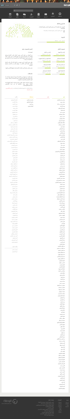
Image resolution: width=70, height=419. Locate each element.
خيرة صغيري (62, 314)
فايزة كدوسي (62, 233)
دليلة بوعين (62, 310)
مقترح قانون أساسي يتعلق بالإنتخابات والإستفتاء (54, 30)
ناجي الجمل (62, 155)
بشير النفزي (15, 104)
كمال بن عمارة (62, 209)
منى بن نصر (62, 165)
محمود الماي (15, 133)
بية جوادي (63, 332)
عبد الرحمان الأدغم (61, 256)
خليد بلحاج (63, 110)
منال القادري (14, 102)
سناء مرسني (62, 281)
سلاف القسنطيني (61, 122)
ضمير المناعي (14, 180)
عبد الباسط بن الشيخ (13, 176)
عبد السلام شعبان (61, 252)
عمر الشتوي (62, 238)
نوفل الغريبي (14, 110)
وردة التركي (62, 106)
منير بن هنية (62, 159)
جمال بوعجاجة (62, 114)
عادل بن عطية (62, 262)
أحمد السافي (62, 386)
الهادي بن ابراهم (62, 355)
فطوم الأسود (62, 225)
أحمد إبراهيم (15, 238)
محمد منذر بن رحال (61, 104)
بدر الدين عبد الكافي (61, 339)
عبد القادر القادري (61, 246)
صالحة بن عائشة (61, 271)
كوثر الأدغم (63, 207)
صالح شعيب (62, 273)
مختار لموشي (62, 118)
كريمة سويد (62, 217)
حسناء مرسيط (62, 320)
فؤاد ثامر (63, 223)
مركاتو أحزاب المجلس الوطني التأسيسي (46, 409)
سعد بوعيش (15, 196)
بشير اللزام (62, 334)
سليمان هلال (14, 190)
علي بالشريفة (14, 161)
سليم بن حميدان (61, 287)
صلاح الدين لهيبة (61, 268)
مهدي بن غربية (14, 219)
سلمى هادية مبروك (13, 192)
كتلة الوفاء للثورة (61, 70)
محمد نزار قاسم (30, 100)
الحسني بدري (14, 225)
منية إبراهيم (62, 163)
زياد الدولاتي (62, 297)
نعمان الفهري (14, 112)
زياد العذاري (62, 299)
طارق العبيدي (62, 266)
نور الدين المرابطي (61, 141)
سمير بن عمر (62, 283)
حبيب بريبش (62, 116)
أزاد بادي (63, 382)
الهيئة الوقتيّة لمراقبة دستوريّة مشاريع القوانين (45, 405)
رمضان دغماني (14, 198)
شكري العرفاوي (30, 102)
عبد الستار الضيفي (13, 172)
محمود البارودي (62, 174)
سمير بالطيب (14, 188)
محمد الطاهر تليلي (61, 194)
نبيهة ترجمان (62, 149)
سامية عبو (63, 126)
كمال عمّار (63, 211)
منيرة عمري (62, 157)
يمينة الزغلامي (62, 128)
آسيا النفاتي (62, 378)
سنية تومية (63, 277)
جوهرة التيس (62, 324)
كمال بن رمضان (62, 124)
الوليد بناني (63, 351)
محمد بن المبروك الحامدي (12, 135)
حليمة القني (62, 316)
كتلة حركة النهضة (61, 52)
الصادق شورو (30, 106)
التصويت (31, 17)
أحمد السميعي (62, 384)
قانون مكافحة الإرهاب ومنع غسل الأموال (46, 402)
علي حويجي (15, 159)
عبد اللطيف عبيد (14, 168)
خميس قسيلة (14, 203)
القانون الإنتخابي (51, 408)
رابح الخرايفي (62, 308)
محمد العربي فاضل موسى (12, 141)
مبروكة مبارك (62, 203)
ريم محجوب (62, 301)
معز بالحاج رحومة (14, 221)
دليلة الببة (63, 312)
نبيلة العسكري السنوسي (60, 151)
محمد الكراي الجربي (61, 192)
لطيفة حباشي (62, 205)
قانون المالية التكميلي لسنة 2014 (47, 403)
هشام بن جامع (62, 135)
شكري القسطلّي (14, 184)
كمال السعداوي (62, 213)
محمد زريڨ (62, 102)
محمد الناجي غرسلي (13, 137)
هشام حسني (14, 106)
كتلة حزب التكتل (47, 52)
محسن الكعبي (62, 200)
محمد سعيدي (62, 190)
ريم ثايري (31, 104)
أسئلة (24, 17)
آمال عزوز (63, 349)
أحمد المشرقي (14, 240)
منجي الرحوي (62, 168)
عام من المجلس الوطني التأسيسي (47, 413)
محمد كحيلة (62, 184)
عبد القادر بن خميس (61, 248)
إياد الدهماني (15, 215)
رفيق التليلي (62, 304)
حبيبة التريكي (14, 251)
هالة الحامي (62, 137)
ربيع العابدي (15, 200)
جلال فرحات (62, 330)
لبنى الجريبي (14, 149)
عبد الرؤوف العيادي (13, 174)
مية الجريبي (15, 116)
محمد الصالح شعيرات (60, 196)
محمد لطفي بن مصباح (13, 124)
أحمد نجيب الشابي (13, 236)
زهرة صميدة (62, 369)
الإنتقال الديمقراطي (61, 58)
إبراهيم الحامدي (62, 388)
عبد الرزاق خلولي (61, 254)
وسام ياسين (62, 130)
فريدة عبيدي (62, 227)
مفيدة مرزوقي (62, 170)
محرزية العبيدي (14, 145)
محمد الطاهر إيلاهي (13, 143)
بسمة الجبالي (62, 336)
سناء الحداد (62, 279)
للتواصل (67, 403)
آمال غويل (63, 347)
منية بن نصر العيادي (61, 100)
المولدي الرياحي (61, 359)
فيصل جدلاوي (14, 151)
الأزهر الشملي (14, 229)
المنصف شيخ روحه (13, 139)
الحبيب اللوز (62, 374)
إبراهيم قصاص (14, 242)
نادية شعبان (62, 153)
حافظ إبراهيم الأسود (61, 322)
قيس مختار (62, 221)
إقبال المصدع (14, 231)
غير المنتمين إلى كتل (61, 64)
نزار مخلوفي (15, 114)
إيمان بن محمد (62, 341)
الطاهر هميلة (14, 223)
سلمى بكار (15, 194)
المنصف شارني (62, 361)
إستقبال (60, 16)
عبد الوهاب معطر (14, 163)
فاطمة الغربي (62, 236)
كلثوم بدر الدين (62, 215)
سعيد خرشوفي (62, 291)
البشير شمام (14, 227)
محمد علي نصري (14, 128)
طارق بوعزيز (62, 264)
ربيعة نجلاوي (62, 306)
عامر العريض (14, 178)
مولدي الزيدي (14, 118)
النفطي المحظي (61, 357)
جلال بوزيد (63, 328)
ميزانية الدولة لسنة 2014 (49, 410)
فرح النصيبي (62, 229)
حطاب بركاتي (62, 318)
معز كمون (15, 120)
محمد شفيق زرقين (13, 130)
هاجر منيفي (15, 108)
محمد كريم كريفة (14, 126)
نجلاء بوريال (62, 147)
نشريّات (38, 17)
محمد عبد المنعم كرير (60, 180)
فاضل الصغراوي (14, 100)
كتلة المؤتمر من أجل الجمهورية (45, 58)
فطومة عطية (14, 153)
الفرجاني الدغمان (61, 363)
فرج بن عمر (62, 112)
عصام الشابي (62, 244)
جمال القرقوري (14, 211)
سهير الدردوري (62, 120)
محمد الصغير (62, 188)
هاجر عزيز (63, 139)
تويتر (31, 89)
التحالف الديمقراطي (47, 70)
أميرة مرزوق (62, 345)
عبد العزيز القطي (14, 170)
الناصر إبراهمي (14, 217)
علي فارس (62, 242)
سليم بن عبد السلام (61, 285)
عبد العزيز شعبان (61, 250)
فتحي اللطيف (62, 231)
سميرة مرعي (14, 186)
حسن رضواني (14, 207)
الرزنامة (10, 17)
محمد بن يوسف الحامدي (60, 182)
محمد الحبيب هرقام (61, 198)
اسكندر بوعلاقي (14, 233)
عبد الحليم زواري (61, 258)
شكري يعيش (62, 275)
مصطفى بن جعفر (14, 122)
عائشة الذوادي (62, 260)
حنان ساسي (15, 205)
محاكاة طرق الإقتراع (50, 406)
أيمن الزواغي (14, 213)
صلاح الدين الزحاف (13, 182)
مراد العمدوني (62, 172)
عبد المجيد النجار (14, 165)
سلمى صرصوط (62, 289)
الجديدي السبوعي (61, 376)
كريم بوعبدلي (62, 219)
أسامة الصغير (62, 380)
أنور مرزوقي (62, 343)
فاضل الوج (15, 157)
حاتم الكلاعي (14, 209)
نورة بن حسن (14, 249)
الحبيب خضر (62, 371)
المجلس (52, 16)
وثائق (17, 17)
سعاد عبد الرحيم (61, 293)
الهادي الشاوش (62, 353)
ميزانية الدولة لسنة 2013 (49, 415)
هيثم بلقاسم (62, 133)
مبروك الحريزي (14, 147)
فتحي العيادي (14, 155)
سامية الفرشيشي (61, 295)
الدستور (45, 17)
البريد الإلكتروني (9, 88)
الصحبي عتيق (62, 367)
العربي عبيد (62, 365)
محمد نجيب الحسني (61, 178)
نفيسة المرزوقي (61, 108)
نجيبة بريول (62, 143)
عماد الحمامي (62, 240)
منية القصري (62, 161)
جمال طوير (62, 326)
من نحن (67, 402)
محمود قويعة (62, 176)
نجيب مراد (63, 145)
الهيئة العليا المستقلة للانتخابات (48, 412)
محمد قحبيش (62, 186)
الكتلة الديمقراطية (47, 64)
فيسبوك (28, 89)
